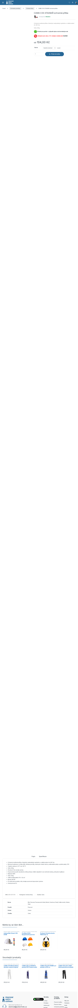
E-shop (45, 1000)
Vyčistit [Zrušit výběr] (58, 48)
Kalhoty (17, 964)
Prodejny (46, 1003)
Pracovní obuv (57, 1004)
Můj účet (67, 1000)
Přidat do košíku (55, 54)
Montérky (31, 964)
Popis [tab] (33, 856)
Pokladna (67, 1003)
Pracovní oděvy (7, 931)
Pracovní (30, 907)
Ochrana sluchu (52, 931)
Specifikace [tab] (42, 856)
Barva (36, 47)
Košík (66, 1005)
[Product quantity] (39, 54)
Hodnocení (46, 1005)
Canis (43, 894)
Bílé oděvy (13, 964)
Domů (4, 8)
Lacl (34, 964)
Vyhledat (69, 2)
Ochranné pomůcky (15, 8)
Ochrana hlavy (30, 8)
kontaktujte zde (63, 31)
